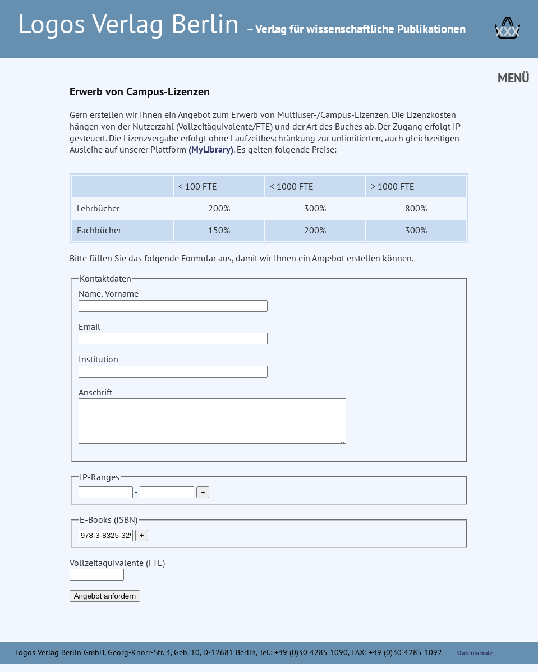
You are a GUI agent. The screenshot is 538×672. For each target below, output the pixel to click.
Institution (173, 364)
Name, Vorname (173, 299)
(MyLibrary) (210, 149)
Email (173, 332)
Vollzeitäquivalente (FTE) (117, 576)
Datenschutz (475, 661)
